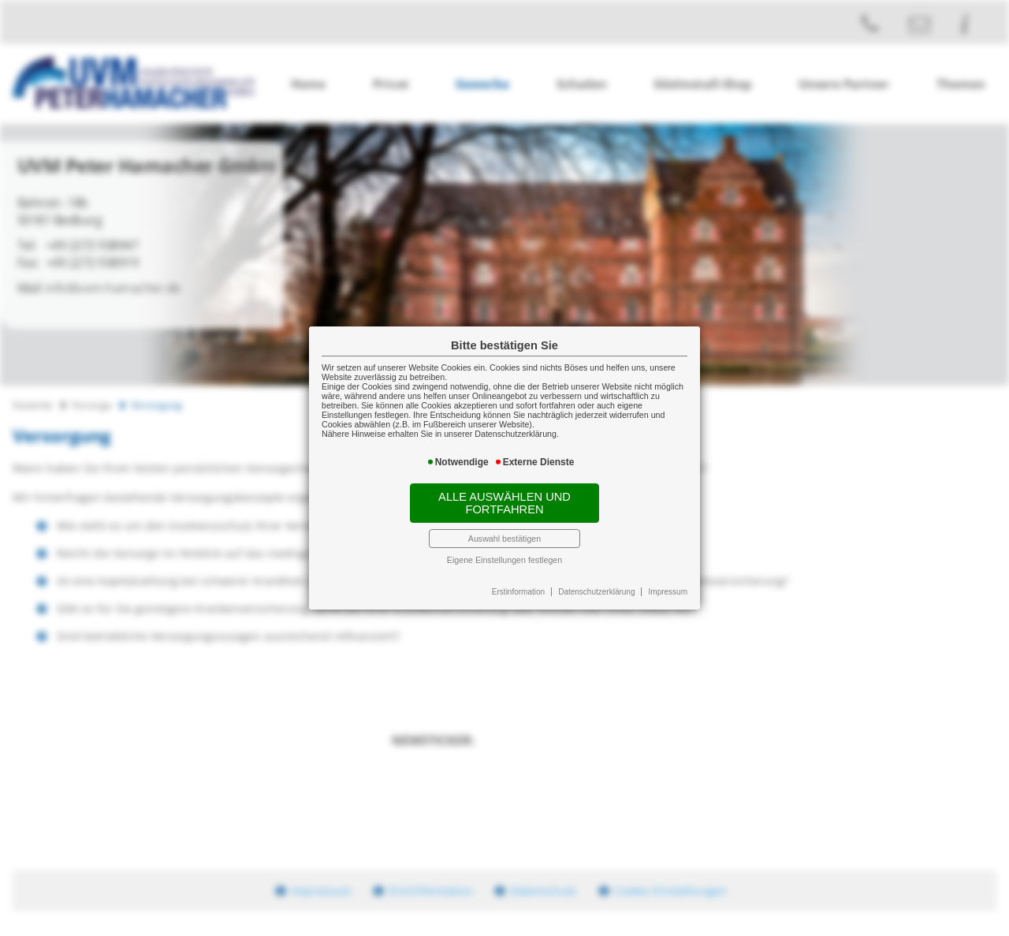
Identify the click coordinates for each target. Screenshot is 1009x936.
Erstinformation (518, 591)
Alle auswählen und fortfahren (504, 503)
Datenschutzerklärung (596, 591)
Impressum (668, 591)
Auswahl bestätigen (504, 538)
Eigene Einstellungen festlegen (504, 560)
